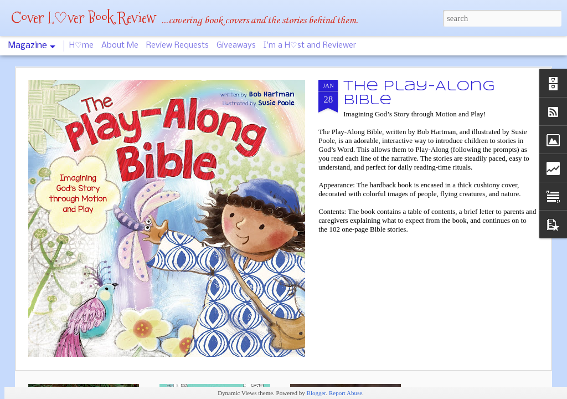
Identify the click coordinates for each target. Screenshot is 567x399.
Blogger (316, 393)
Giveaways (236, 45)
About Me (119, 45)
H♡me (81, 45)
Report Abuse (345, 393)
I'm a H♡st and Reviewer (310, 45)
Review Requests (177, 45)
